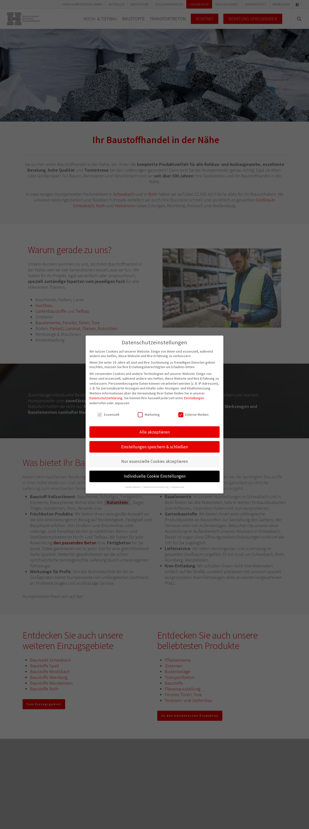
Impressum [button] (177, 486)
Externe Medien (193, 414)
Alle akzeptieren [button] (154, 431)
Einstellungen (194, 397)
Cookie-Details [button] (133, 486)
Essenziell (108, 414)
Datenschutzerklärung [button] (156, 486)
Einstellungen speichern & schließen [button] (154, 446)
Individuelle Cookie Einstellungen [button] (155, 476)
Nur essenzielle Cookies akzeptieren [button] (154, 461)
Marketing (149, 414)
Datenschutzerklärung (105, 397)
